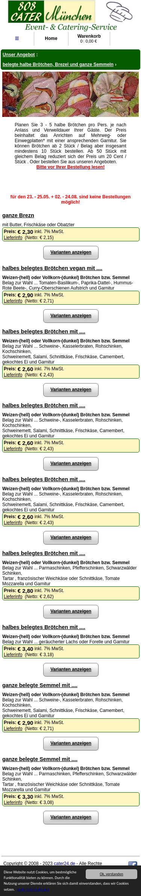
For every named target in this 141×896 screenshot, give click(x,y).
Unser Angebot (19, 54)
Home (51, 38)
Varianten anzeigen (70, 252)
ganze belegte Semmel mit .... (39, 685)
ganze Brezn (18, 215)
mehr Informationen (33, 889)
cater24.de (64, 863)
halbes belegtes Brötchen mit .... (43, 331)
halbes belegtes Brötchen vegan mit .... (52, 268)
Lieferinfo (13, 237)
